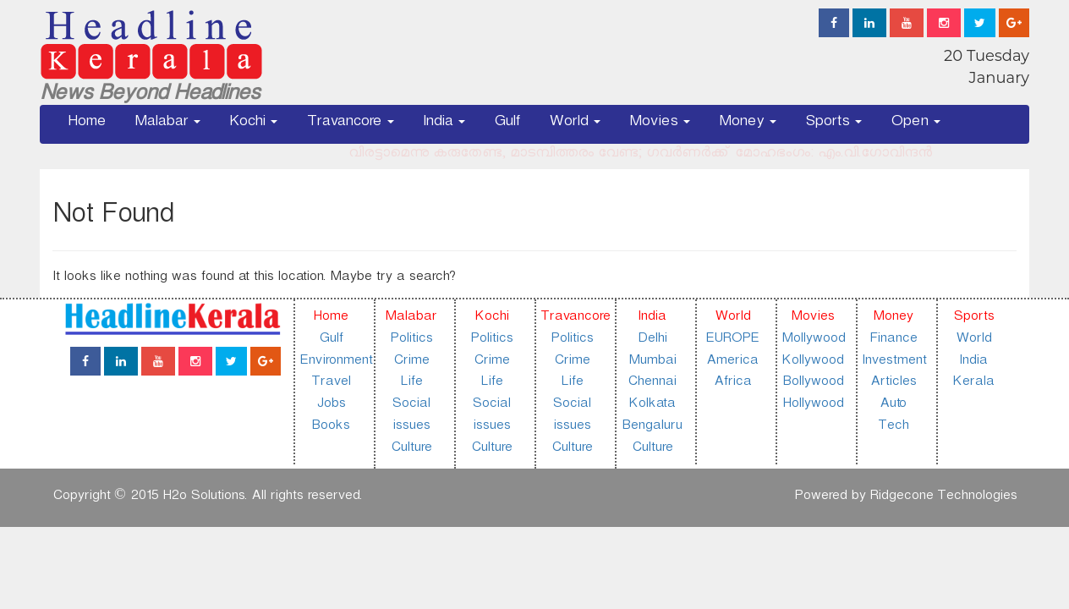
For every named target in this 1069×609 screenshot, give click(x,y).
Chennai (652, 383)
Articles (893, 383)
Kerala (973, 383)
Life (411, 383)
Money (747, 123)
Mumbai (652, 362)
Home (87, 123)
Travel (330, 383)
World (574, 123)
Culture (411, 449)
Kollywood (812, 362)
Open (915, 123)
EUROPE (732, 340)
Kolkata (651, 405)
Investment (894, 362)
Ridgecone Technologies (943, 498)
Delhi (652, 340)
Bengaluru (652, 427)
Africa (732, 383)
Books (330, 427)
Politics (411, 340)
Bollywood (812, 383)
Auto (893, 405)
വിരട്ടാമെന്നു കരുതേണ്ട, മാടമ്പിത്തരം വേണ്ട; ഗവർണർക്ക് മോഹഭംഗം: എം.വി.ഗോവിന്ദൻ (646, 155)
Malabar (167, 123)
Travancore (350, 123)
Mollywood (813, 340)
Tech (893, 427)
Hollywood (812, 405)
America (732, 362)
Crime (411, 362)
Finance (893, 340)
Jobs (330, 405)
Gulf (507, 123)
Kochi (253, 123)
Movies (659, 123)
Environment (335, 362)
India (444, 123)
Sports (833, 123)
